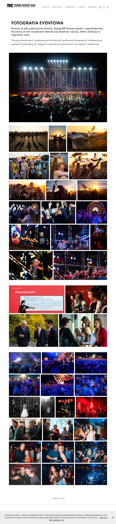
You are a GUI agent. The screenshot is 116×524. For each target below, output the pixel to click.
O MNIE (81, 7)
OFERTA (45, 7)
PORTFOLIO (57, 7)
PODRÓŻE (70, 7)
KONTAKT (92, 7)
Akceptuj (103, 517)
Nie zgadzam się (56, 520)
